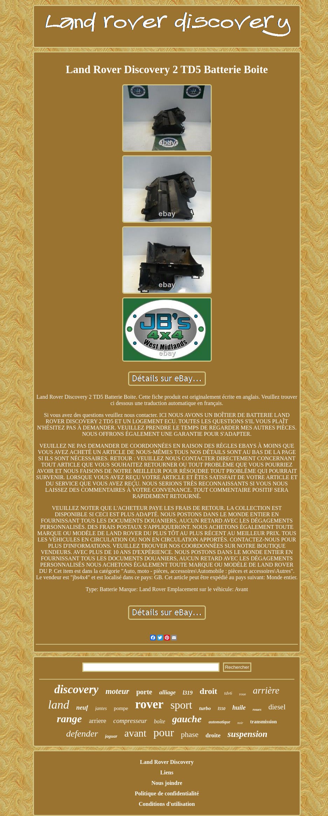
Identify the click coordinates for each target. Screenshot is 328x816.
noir (240, 723)
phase (189, 734)
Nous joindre (166, 783)
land (58, 704)
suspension (247, 734)
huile (239, 707)
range (69, 718)
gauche (187, 719)
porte (144, 692)
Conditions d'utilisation (167, 804)
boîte (159, 721)
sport (181, 705)
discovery (76, 689)
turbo (205, 708)
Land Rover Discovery (167, 762)
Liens (166, 772)
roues (257, 709)
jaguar (111, 736)
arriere (97, 720)
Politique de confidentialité (167, 793)
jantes (101, 708)
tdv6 (228, 693)
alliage (167, 692)
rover (149, 704)
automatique (219, 721)
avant (135, 733)
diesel (277, 707)
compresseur (130, 720)
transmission (263, 721)
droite (213, 735)
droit (208, 691)
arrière (266, 690)
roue (242, 694)
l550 (221, 708)
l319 (188, 693)
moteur (117, 691)
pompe (121, 708)
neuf (82, 707)
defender (82, 734)
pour (163, 732)
